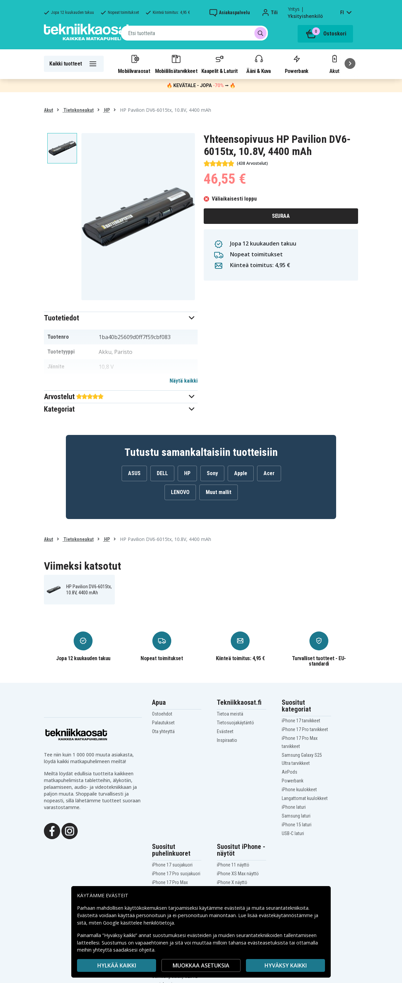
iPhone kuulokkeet (299, 789)
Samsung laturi (296, 816)
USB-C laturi (293, 833)
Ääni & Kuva (258, 64)
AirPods (289, 772)
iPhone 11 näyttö (233, 865)
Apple (240, 473)
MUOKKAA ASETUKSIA (201, 965)
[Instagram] (69, 830)
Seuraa (281, 216)
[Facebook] (52, 830)
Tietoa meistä (230, 714)
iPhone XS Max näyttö (238, 873)
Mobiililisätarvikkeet (176, 64)
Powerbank (296, 64)
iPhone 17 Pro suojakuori (176, 873)
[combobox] (194, 33)
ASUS (134, 473)
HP (106, 110)
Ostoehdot (162, 714)
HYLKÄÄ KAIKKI (116, 965)
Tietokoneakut (78, 110)
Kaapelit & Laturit (219, 64)
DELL (162, 473)
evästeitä (235, 908)
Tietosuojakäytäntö (235, 722)
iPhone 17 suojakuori (172, 865)
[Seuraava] (350, 63)
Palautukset (163, 722)
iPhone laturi (294, 807)
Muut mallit (218, 492)
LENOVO (180, 492)
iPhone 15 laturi (296, 824)
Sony (212, 473)
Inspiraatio (227, 740)
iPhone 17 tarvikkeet (301, 720)
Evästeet (225, 731)
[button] (121, 318)
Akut (48, 110)
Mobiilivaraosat (134, 64)
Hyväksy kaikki (286, 965)
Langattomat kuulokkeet (305, 798)
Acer (269, 473)
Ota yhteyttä (163, 731)
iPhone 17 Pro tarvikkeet (305, 729)
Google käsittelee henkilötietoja (138, 923)
